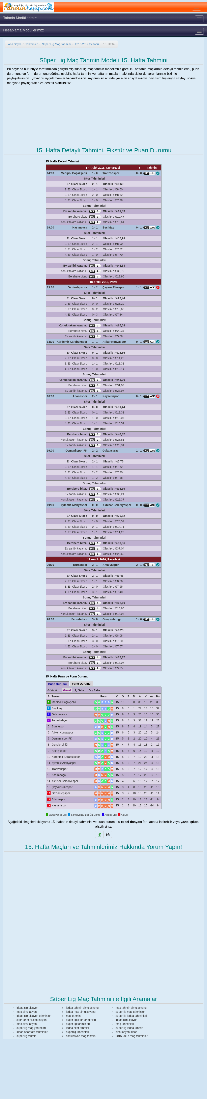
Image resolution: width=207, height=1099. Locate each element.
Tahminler (31, 44)
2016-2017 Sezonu (87, 44)
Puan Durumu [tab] (57, 684)
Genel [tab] (67, 690)
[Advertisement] (103, 112)
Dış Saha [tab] (94, 690)
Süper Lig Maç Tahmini (56, 44)
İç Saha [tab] (80, 690)
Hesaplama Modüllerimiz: (23, 30)
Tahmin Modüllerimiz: (20, 18)
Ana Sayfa (14, 44)
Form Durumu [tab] (81, 683)
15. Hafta (109, 44)
